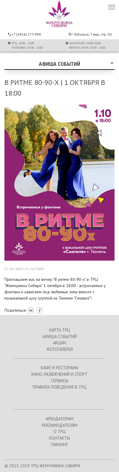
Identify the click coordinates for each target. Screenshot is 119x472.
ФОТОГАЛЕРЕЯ (59, 349)
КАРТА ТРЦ (59, 330)
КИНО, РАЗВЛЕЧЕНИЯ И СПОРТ (59, 374)
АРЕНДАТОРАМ (59, 419)
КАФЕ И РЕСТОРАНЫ (59, 367)
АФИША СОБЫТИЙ (59, 336)
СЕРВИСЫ (59, 381)
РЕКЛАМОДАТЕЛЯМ (59, 425)
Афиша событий (59, 64)
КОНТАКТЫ (59, 438)
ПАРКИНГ (59, 444)
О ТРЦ (60, 431)
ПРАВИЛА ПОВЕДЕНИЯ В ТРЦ (59, 387)
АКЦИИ (59, 343)
